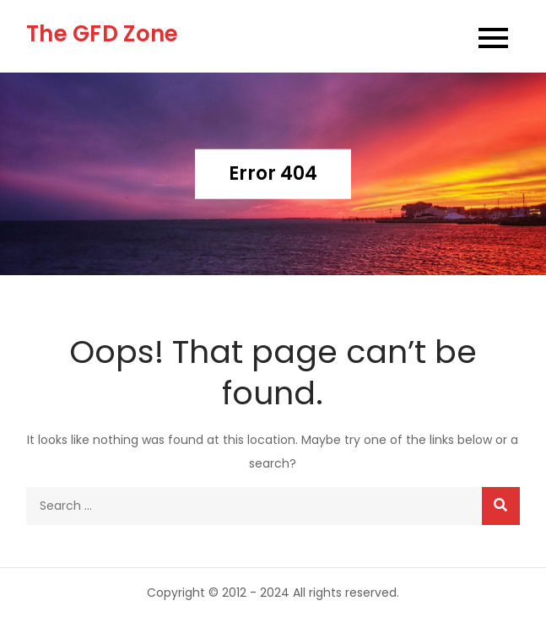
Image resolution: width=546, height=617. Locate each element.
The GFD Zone (102, 34)
